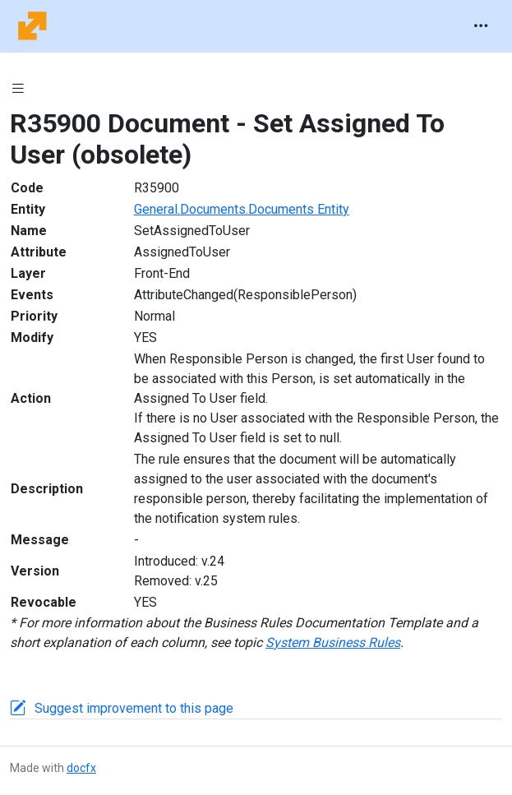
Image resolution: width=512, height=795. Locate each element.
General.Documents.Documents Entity (241, 209)
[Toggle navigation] (480, 26)
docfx (81, 767)
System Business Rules (332, 642)
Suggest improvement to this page (134, 708)
